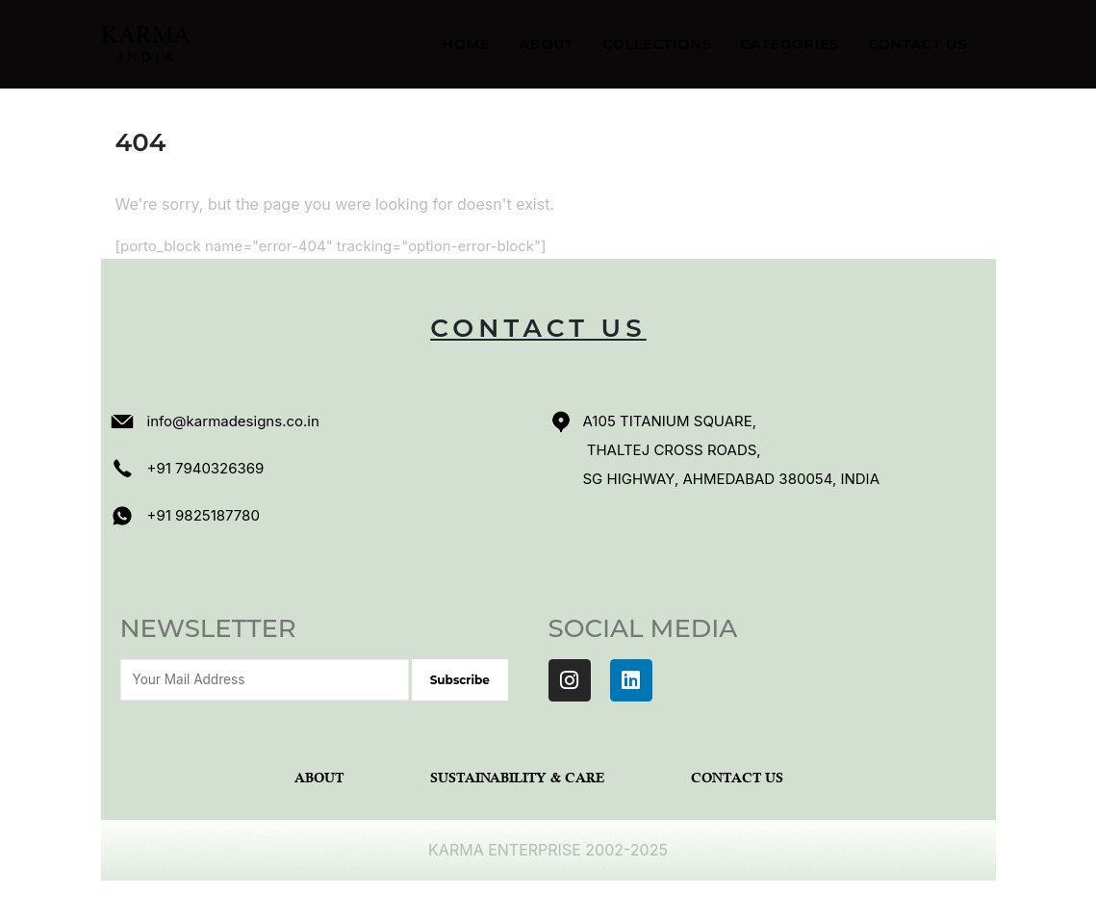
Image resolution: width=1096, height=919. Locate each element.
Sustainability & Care (517, 779)
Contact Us (917, 44)
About (546, 44)
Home (467, 44)
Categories (789, 44)
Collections (656, 44)
